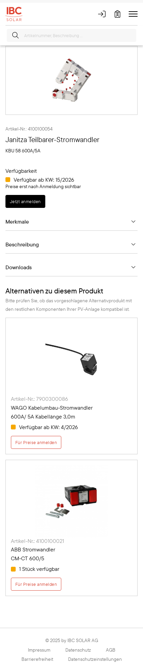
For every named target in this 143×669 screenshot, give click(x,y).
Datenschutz (78, 650)
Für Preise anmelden (36, 442)
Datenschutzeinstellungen (95, 659)
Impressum (39, 650)
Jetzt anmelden (25, 201)
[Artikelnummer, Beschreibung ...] (71, 35)
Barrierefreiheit (37, 659)
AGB (110, 650)
